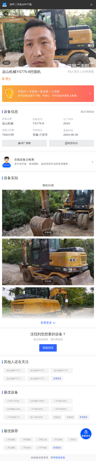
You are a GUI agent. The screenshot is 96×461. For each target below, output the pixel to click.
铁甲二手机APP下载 (21, 4)
